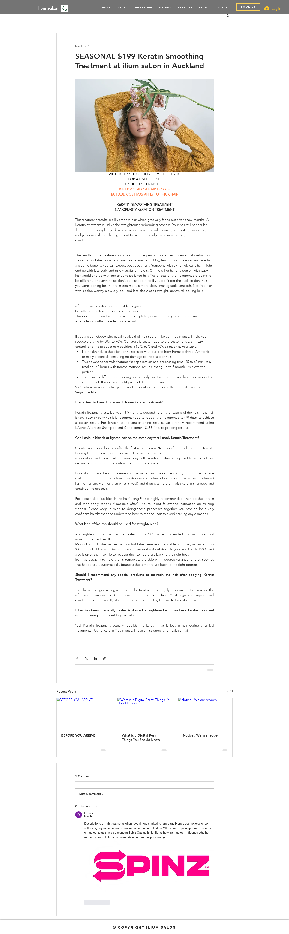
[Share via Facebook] (77, 658)
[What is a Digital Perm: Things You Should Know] (144, 713)
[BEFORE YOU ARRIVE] (84, 713)
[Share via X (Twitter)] (86, 658)
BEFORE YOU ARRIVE (78, 735)
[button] (183, 7)
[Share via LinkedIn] (95, 658)
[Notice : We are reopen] (205, 713)
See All (228, 691)
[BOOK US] (248, 7)
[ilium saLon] (48, 8)
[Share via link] (104, 658)
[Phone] (64, 8)
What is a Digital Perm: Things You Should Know (141, 737)
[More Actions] (211, 814)
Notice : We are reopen (201, 735)
